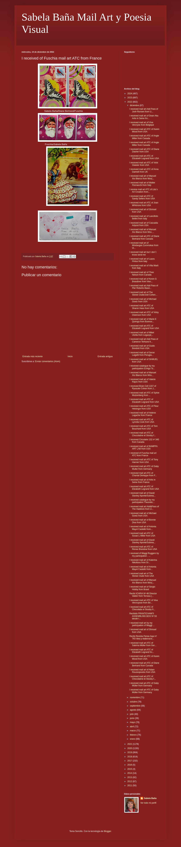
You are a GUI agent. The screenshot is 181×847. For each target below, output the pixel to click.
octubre (134, 701)
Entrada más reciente (32, 356)
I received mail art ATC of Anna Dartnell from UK (144, 170)
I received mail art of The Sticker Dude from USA (141, 574)
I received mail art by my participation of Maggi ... (141, 624)
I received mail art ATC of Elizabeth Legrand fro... (141, 650)
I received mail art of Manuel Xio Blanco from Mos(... (142, 177)
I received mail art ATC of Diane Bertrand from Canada (144, 237)
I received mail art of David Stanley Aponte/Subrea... (142, 494)
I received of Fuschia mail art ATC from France (142, 454)
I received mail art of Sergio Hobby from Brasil (142, 588)
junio (132, 718)
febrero (133, 735)
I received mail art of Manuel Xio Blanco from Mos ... (142, 230)
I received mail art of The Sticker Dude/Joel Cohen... (143, 293)
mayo (133, 722)
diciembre (135, 105)
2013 (130, 777)
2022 (130, 102)
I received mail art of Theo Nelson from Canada (141, 273)
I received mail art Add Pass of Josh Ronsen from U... (143, 110)
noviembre (135, 697)
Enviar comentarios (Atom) (47, 361)
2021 (130, 744)
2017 (130, 760)
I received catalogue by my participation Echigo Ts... (142, 367)
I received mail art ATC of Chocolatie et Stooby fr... (142, 608)
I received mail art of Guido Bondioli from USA (142, 347)
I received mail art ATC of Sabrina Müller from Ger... (142, 644)
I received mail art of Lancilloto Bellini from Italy (143, 217)
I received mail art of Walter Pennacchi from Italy (142, 183)
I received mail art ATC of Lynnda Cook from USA (141, 420)
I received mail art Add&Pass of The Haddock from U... (144, 507)
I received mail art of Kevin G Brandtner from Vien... (143, 280)
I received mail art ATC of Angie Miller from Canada (144, 136)
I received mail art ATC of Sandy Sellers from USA (142, 197)
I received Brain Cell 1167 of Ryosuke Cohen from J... (142, 387)
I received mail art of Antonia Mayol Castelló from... (142, 527)
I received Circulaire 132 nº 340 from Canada (144, 440)
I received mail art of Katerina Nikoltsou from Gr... (143, 561)
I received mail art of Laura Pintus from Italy (141, 260)
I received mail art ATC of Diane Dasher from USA (144, 150)
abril (132, 726)
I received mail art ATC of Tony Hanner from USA (143, 460)
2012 (130, 781)
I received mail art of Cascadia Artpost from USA (143, 224)
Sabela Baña (150, 798)
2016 (130, 765)
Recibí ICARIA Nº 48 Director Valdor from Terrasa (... (143, 594)
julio (132, 714)
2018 (130, 756)
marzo (133, 730)
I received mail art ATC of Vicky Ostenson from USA (144, 313)
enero (133, 739)
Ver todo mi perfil (148, 803)
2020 (130, 748)
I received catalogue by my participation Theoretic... (142, 501)
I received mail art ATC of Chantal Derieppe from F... (143, 474)
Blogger (107, 831)
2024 (130, 93)
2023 (130, 97)
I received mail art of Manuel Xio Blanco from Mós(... (142, 581)
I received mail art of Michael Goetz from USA (142, 300)
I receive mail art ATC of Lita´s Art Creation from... (143, 190)
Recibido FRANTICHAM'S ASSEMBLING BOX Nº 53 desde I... (143, 616)
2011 (130, 785)
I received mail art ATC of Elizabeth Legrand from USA (144, 157)
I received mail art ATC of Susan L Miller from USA (142, 534)
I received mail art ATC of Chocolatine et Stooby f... (142, 434)
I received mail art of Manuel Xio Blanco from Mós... (142, 373)
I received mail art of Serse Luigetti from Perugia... (142, 353)
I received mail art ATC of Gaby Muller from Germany (144, 467)
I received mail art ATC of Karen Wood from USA (144, 130)
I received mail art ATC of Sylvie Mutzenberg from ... (144, 394)
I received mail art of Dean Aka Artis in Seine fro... (143, 116)
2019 (130, 752)
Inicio (70, 356)
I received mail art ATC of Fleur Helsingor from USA (144, 407)
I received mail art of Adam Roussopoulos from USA (142, 670)
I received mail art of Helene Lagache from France (142, 414)
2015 (130, 769)
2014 (130, 773)
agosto (133, 710)
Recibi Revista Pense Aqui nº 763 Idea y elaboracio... (143, 637)
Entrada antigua (105, 356)
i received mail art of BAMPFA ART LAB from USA (143, 447)
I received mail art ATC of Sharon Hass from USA (141, 306)
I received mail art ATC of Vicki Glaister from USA (143, 163)
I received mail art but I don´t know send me (142, 253)
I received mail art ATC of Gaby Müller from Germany (144, 684)
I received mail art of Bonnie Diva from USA (142, 521)
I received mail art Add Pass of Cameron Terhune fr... (143, 340)
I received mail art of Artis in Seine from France (142, 481)
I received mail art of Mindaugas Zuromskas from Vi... (143, 245)
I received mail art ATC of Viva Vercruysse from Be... (143, 601)
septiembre (135, 706)
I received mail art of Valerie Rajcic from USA (142, 380)
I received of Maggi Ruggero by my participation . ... (144, 554)
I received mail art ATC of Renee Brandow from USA (143, 547)
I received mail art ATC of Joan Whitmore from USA (143, 203)
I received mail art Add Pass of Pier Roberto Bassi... (143, 286)
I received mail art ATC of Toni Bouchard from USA (143, 427)
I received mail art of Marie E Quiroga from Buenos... (142, 320)
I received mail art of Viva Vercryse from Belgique (141, 123)
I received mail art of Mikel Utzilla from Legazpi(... (141, 333)
